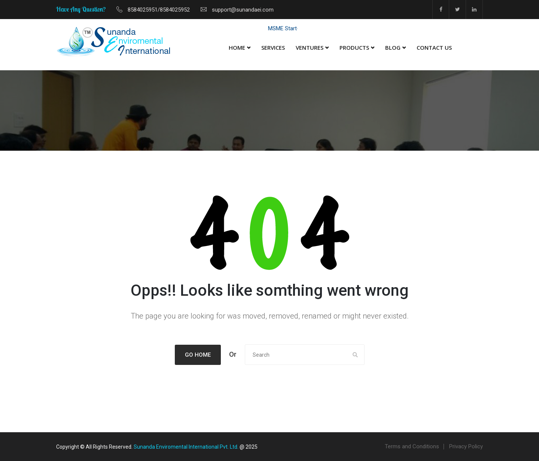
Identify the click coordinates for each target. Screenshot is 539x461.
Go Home (198, 354)
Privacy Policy (466, 446)
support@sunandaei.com (243, 9)
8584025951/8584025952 (159, 9)
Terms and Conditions (412, 446)
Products (354, 47)
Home (237, 47)
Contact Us (434, 47)
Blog (393, 47)
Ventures (309, 47)
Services (273, 47)
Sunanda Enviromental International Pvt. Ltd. (186, 447)
